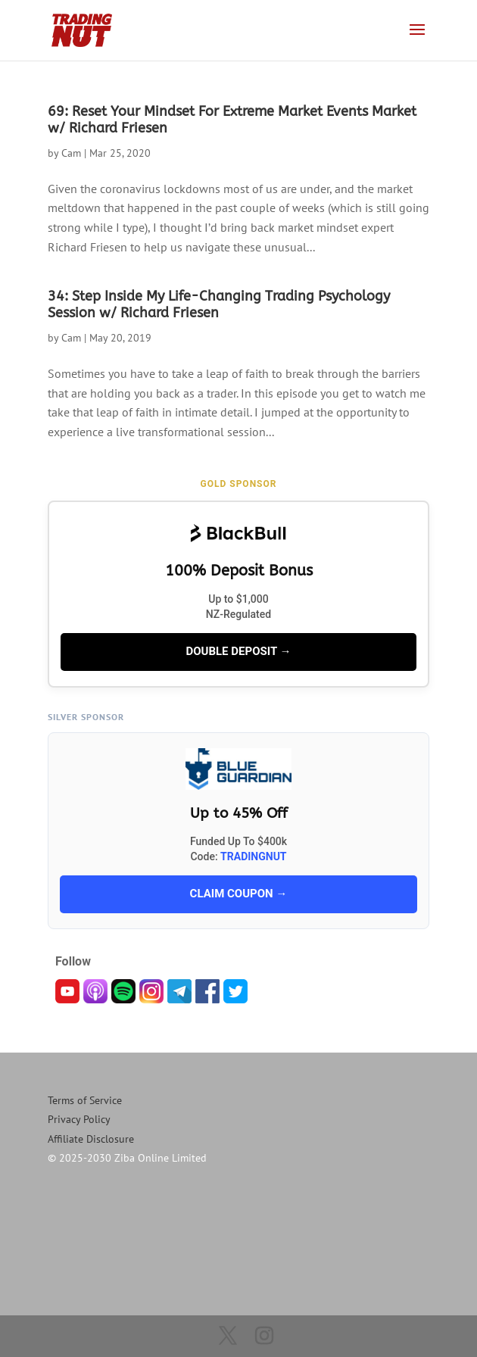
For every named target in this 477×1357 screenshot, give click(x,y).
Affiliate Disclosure (91, 1139)
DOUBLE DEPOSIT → (238, 651)
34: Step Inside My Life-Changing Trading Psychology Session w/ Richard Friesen (219, 304)
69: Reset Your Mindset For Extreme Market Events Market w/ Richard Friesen (232, 119)
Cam (71, 153)
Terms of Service (85, 1100)
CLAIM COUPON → (239, 893)
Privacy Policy (79, 1119)
